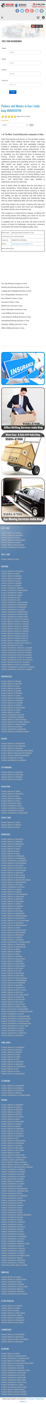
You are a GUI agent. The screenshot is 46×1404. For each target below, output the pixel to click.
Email (4, 81)
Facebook (17, 11)
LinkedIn (37, 11)
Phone (4, 92)
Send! (13, 114)
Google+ (32, 11)
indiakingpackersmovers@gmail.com (22, 266)
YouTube (27, 11)
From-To (5, 103)
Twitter (22, 11)
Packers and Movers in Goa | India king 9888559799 (20, 130)
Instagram (42, 11)
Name (4, 70)
